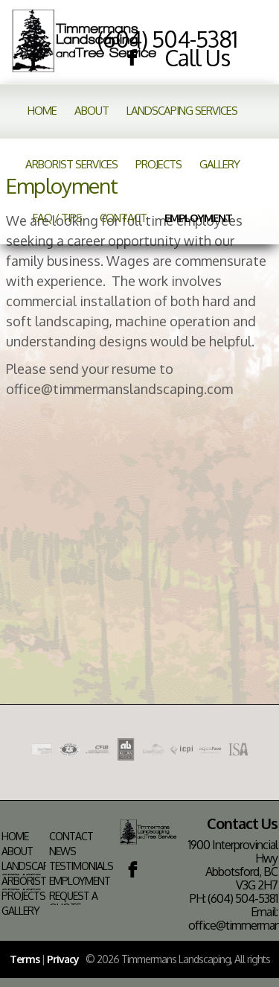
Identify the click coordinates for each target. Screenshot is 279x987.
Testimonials (81, 866)
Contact (123, 218)
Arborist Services (71, 164)
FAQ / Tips (57, 218)
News (62, 851)
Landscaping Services (181, 111)
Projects (158, 164)
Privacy (63, 959)
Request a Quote (73, 902)
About (91, 111)
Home (42, 111)
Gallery (219, 164)
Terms (24, 959)
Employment (198, 218)
